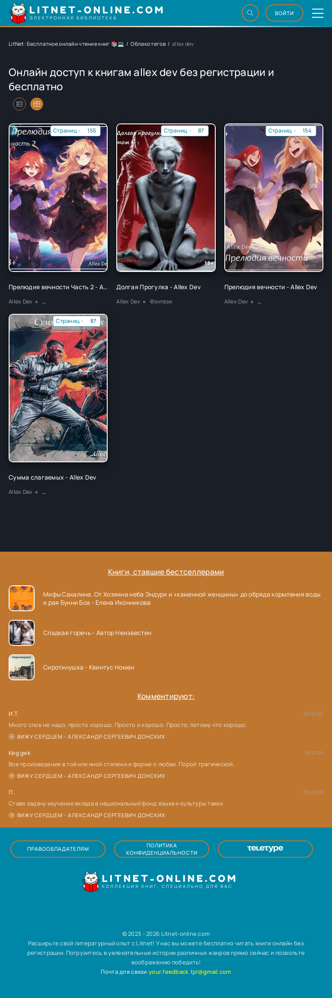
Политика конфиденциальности (162, 849)
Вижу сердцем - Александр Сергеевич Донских (87, 736)
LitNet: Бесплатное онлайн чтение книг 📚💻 (66, 43)
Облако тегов (148, 43)
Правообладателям (58, 849)
